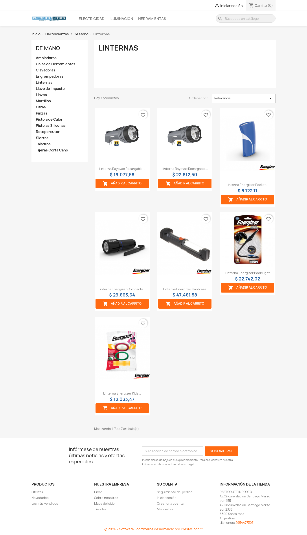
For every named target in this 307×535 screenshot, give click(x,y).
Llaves (41, 95)
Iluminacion (121, 18)
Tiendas (100, 509)
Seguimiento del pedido (175, 492)
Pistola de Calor (49, 119)
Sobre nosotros (106, 498)
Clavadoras (45, 70)
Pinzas (41, 113)
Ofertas (37, 492)
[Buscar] (246, 18)
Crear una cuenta (170, 503)
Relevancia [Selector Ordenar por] (243, 98)
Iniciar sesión (166, 498)
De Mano (48, 48)
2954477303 (244, 522)
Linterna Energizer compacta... (122, 289)
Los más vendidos (44, 503)
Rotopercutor (48, 131)
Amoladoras (46, 58)
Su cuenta (167, 484)
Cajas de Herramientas (55, 64)
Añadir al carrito (122, 183)
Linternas (44, 82)
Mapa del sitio (104, 503)
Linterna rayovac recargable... (122, 169)
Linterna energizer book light (247, 273)
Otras (41, 107)
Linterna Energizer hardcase (184, 289)
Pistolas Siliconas (51, 125)
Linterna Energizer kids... (122, 393)
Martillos (43, 101)
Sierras (42, 138)
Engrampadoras (49, 76)
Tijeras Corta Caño (52, 150)
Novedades (40, 498)
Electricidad (92, 18)
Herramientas (152, 18)
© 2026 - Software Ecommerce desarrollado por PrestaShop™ (153, 529)
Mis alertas (165, 509)
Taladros (43, 144)
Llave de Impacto (50, 88)
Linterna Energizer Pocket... (247, 185)
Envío (98, 492)
